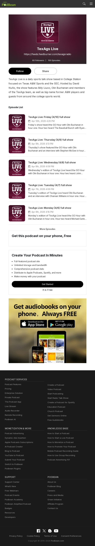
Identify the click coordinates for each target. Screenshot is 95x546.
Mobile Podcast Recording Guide (62, 451)
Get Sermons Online (56, 416)
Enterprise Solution (13, 393)
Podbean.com (56, 540)
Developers (10, 517)
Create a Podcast (55, 385)
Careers (51, 491)
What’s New (10, 486)
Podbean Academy (13, 499)
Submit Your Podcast (14, 460)
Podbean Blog (54, 486)
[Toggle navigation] (91, 3)
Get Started (47, 284)
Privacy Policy (18, 536)
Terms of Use (50, 536)
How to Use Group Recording (60, 455)
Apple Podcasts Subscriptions (18, 442)
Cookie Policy (34, 536)
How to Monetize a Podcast (60, 442)
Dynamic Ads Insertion (15, 438)
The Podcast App (12, 402)
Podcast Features (12, 384)
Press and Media (55, 495)
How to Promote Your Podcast (61, 447)
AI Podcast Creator (13, 447)
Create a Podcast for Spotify (60, 402)
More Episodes (47, 229)
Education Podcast (56, 407)
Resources (9, 513)
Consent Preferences (69, 536)
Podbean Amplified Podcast (17, 504)
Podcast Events (12, 495)
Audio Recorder (12, 411)
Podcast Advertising (13, 433)
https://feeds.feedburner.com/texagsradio (47, 54)
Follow (19, 71)
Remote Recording (13, 415)
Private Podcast (12, 397)
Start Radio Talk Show (57, 398)
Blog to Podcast (12, 451)
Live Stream (10, 406)
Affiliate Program (55, 504)
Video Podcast (54, 389)
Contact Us (52, 508)
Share (45, 71)
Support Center (11, 482)
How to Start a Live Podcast (60, 438)
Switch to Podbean (13, 464)
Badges (8, 508)
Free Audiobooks (55, 420)
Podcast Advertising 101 (58, 460)
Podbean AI (10, 419)
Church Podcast (55, 411)
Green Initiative (54, 499)
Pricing (8, 389)
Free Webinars (11, 491)
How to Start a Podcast (58, 433)
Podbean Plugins (12, 468)
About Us (52, 482)
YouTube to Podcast (14, 455)
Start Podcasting (55, 394)
